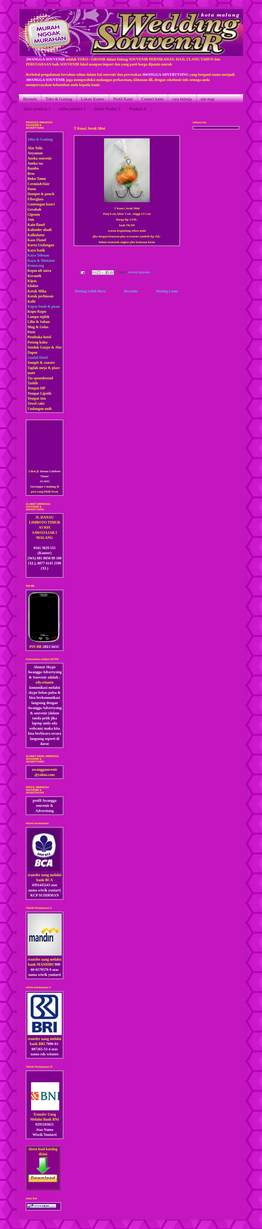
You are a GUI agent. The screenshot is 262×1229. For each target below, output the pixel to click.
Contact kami (152, 99)
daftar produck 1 (37, 109)
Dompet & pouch (40, 194)
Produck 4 (137, 109)
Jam (30, 219)
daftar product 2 (72, 109)
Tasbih (32, 383)
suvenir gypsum (139, 272)
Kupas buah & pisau (43, 306)
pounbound (44, 378)
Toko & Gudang (58, 99)
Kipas (32, 281)
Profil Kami (123, 99)
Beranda (30, 99)
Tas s (31, 378)
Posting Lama (167, 291)
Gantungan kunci (41, 204)
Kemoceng (35, 265)
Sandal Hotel (37, 357)
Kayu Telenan (38, 255)
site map (208, 99)
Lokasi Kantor (92, 99)
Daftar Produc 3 (107, 109)
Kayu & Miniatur (41, 260)
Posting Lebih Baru (90, 291)
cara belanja (182, 99)
